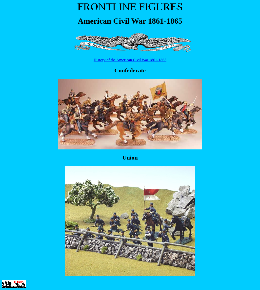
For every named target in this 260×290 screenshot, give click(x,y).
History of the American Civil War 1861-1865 (130, 60)
